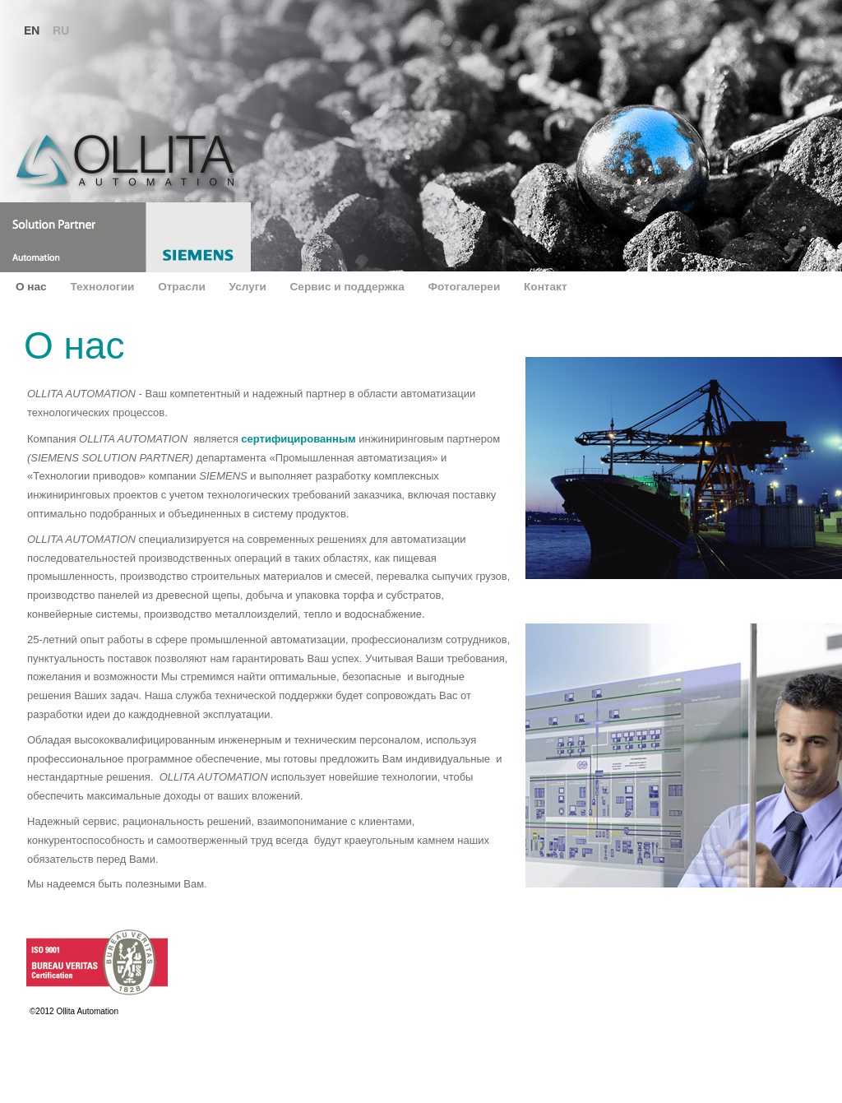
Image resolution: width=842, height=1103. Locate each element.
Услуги (249, 286)
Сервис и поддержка (349, 286)
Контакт (545, 286)
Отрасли (183, 286)
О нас (32, 286)
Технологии (103, 286)
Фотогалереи (465, 286)
